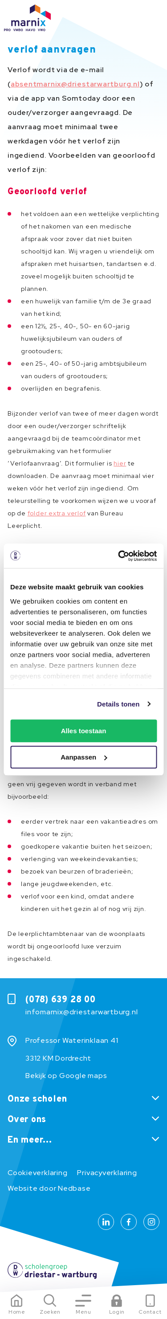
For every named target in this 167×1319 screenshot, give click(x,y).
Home (16, 1311)
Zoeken (50, 1311)
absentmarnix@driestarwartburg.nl (75, 84)
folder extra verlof (57, 513)
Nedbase (74, 1188)
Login (117, 1311)
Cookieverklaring (37, 1172)
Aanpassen (84, 757)
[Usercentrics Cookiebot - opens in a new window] (119, 556)
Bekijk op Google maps (66, 1075)
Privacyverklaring (107, 1172)
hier (120, 463)
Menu (83, 1311)
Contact (150, 1311)
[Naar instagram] (151, 1222)
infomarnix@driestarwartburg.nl (81, 1012)
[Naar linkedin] (106, 1222)
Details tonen (118, 704)
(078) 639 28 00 (60, 1000)
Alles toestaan (83, 731)
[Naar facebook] (129, 1222)
